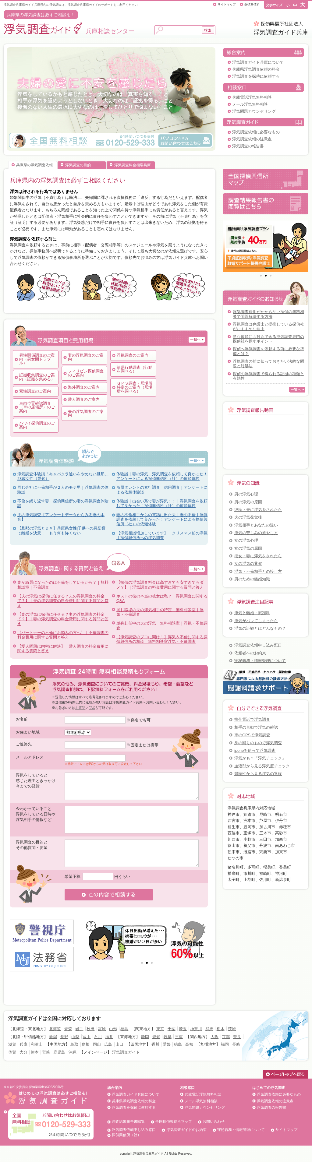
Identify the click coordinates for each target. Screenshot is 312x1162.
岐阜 (168, 1036)
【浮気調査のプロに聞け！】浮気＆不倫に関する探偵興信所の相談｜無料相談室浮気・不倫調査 (161, 639)
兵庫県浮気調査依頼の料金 (256, 69)
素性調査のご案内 (35, 391)
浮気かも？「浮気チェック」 (260, 758)
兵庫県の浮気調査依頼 (34, 165)
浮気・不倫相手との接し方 (258, 571)
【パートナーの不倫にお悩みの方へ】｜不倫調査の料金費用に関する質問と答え (62, 634)
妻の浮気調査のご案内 (86, 357)
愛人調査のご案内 (84, 399)
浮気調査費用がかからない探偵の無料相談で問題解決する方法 (268, 314)
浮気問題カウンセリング (254, 111)
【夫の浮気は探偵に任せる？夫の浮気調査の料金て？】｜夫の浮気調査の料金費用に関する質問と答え (62, 601)
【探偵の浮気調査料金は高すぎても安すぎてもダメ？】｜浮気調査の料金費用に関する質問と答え (160, 584)
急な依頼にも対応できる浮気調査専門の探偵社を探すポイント (268, 338)
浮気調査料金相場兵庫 (132, 165)
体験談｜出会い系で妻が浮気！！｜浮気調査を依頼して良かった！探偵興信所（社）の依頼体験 (161, 503)
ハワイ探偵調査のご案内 (37, 425)
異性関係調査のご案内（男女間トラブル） (37, 359)
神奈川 (196, 1028)
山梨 (75, 1036)
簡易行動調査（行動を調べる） (134, 369)
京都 (226, 1036)
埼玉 (183, 1028)
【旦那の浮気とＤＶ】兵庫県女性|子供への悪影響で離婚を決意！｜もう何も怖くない (61, 530)
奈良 (237, 1036)
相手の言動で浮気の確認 (256, 727)
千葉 (172, 1028)
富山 (86, 1036)
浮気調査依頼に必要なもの (256, 132)
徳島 (178, 1044)
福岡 (225, 1044)
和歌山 (37, 1044)
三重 (179, 1036)
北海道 (55, 1028)
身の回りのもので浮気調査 (258, 743)
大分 (23, 1052)
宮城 (102, 1028)
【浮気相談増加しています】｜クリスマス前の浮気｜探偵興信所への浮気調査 (161, 535)
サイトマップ (227, 4)
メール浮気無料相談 (250, 104)
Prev (92, 940)
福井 (109, 1036)
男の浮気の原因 (248, 502)
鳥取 (74, 1044)
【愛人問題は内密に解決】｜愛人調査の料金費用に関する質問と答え (62, 648)
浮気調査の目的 (78, 165)
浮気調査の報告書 (248, 146)
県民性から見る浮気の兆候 (258, 773)
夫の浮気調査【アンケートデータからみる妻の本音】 (61, 517)
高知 (189, 1044)
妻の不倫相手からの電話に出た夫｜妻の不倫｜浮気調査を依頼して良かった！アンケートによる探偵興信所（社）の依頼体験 (161, 519)
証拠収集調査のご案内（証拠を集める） (37, 377)
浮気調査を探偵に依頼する (256, 76)
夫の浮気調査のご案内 (86, 413)
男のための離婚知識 (252, 579)
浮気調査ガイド (126, 1052)
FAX (92, 708)
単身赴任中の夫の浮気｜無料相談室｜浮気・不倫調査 (161, 625)
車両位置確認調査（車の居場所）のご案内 (37, 407)
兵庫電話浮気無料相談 (252, 97)
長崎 (236, 1044)
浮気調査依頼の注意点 (252, 139)
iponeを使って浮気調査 (254, 750)
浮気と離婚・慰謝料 (252, 613)
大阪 (214, 1036)
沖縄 (72, 1052)
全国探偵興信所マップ (173, 1121)
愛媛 (167, 1044)
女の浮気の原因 (248, 548)
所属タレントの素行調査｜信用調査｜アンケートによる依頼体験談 (161, 489)
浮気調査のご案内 (132, 355)
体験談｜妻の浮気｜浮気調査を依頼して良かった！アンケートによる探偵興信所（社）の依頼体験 (161, 476)
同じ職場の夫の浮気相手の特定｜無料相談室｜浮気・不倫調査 (160, 612)
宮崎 (46, 1052)
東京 (160, 1028)
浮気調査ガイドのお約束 (186, 1130)
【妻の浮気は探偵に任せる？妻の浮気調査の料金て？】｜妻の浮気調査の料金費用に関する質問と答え (62, 619)
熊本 (35, 1052)
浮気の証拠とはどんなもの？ (260, 628)
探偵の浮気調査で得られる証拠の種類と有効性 (268, 376)
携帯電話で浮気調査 (252, 719)
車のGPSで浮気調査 (252, 735)
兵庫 (23, 1044)
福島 (124, 1028)
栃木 (221, 1028)
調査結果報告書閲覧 (128, 1121)
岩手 (79, 1028)
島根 (86, 1044)
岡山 (97, 1044)
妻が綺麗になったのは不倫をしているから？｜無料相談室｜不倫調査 (62, 584)
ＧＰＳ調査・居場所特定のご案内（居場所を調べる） (134, 387)
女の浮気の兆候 (248, 563)
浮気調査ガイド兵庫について (258, 62)
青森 (68, 1028)
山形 (113, 1028)
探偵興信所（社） (126, 1135)
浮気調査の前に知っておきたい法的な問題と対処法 (268, 363)
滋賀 (12, 1044)
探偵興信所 (252, 4)
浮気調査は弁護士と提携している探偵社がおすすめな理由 (268, 326)
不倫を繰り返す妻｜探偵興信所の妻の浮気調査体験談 (62, 503)
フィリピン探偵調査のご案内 (86, 373)
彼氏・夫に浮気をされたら (258, 509)
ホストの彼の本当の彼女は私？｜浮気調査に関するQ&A (161, 598)
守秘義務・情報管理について (260, 660)
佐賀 (12, 1052)
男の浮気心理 (246, 494)
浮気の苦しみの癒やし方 (256, 532)
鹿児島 (59, 1052)
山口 (119, 1044)
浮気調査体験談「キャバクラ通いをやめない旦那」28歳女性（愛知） (62, 476)
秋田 (90, 1028)
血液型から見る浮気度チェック (262, 766)
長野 (64, 1036)
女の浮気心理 (246, 540)
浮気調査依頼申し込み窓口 (258, 645)
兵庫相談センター (69, 31)
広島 (108, 1044)
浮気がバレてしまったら (256, 620)
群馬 (209, 1028)
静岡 (145, 1036)
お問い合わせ (214, 1121)
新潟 (53, 1036)
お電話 (80, 708)
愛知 (156, 1036)
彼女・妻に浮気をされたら (258, 556)
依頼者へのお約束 (250, 653)
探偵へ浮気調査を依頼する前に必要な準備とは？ (268, 351)
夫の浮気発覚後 (248, 517)
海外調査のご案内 (84, 387)
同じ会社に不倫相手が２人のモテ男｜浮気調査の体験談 (62, 489)
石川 (98, 1036)
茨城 (232, 1028)
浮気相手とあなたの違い (256, 525)
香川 (155, 1044)
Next (201, 940)
